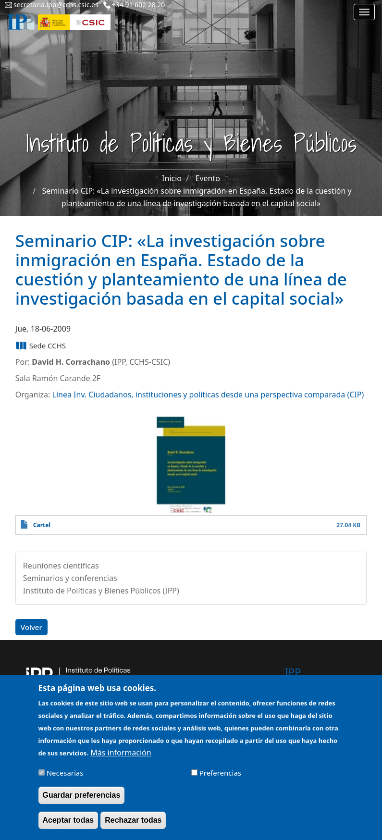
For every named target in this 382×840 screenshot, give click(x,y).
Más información (120, 758)
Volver (31, 627)
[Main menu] (364, 12)
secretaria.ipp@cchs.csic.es (56, 4)
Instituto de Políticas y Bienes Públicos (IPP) (101, 590)
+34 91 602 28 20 (138, 4)
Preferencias (220, 778)
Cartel (41, 525)
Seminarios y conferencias (70, 578)
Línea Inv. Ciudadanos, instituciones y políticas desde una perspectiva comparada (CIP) (208, 394)
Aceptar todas (68, 826)
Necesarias (65, 778)
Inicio (172, 178)
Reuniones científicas (61, 565)
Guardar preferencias (82, 801)
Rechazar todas (133, 826)
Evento (208, 178)
